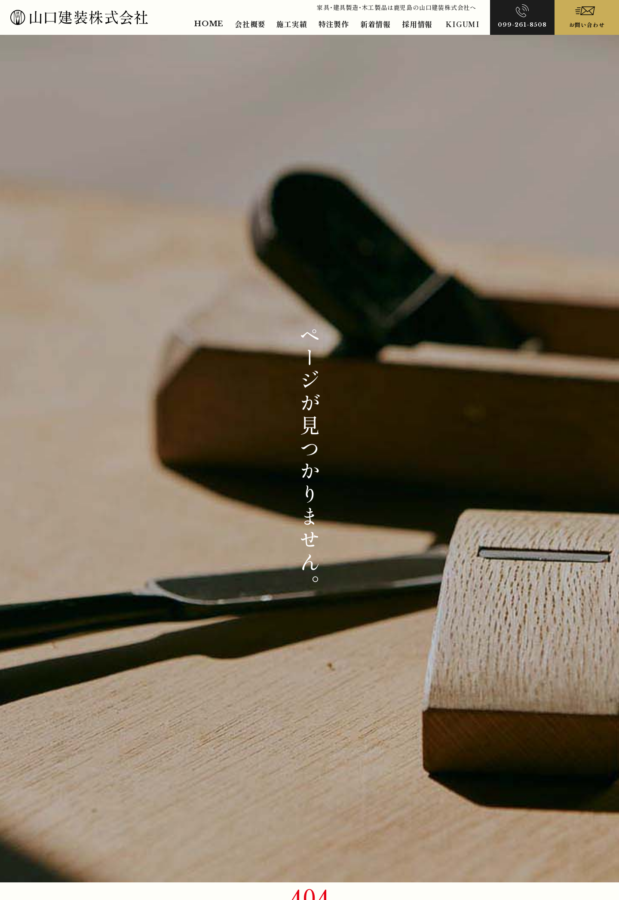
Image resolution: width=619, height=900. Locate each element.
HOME (209, 23)
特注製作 (334, 23)
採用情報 (417, 23)
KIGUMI (462, 23)
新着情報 (375, 23)
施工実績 (291, 23)
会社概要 (250, 23)
